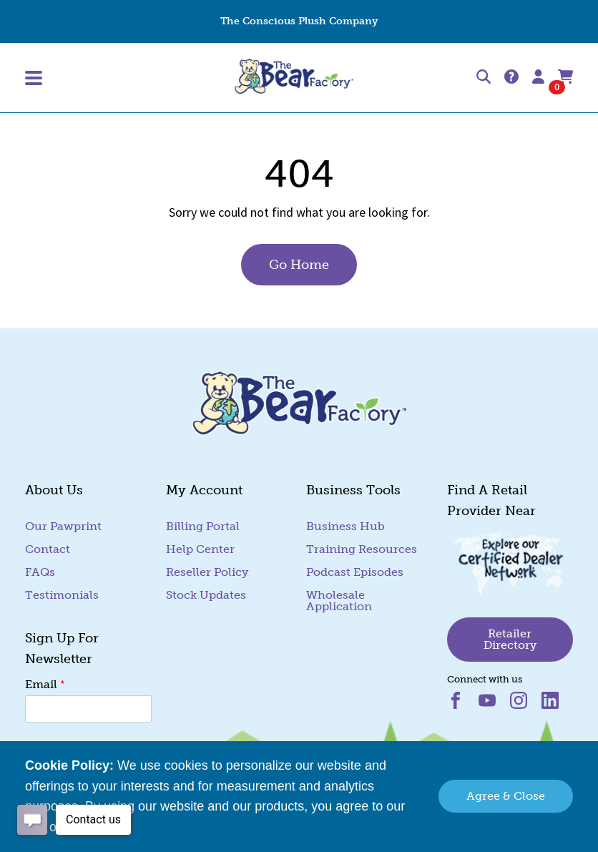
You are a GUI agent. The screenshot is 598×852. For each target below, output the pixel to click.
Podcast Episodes (354, 572)
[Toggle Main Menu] (114, 78)
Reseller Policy (207, 572)
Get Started (52, 21)
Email (45, 684)
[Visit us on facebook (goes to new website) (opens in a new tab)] (463, 705)
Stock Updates (206, 595)
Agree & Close (505, 796)
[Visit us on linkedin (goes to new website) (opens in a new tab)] (555, 705)
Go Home (299, 265)
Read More (146, 827)
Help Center (486, 21)
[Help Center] (511, 77)
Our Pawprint (63, 526)
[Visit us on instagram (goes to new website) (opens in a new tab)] (525, 705)
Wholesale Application (339, 600)
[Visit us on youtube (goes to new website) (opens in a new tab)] (494, 705)
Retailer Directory (510, 639)
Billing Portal (203, 526)
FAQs (40, 572)
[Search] (483, 77)
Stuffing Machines (142, 21)
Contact (553, 21)
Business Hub (345, 526)
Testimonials (62, 595)
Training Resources (361, 549)
